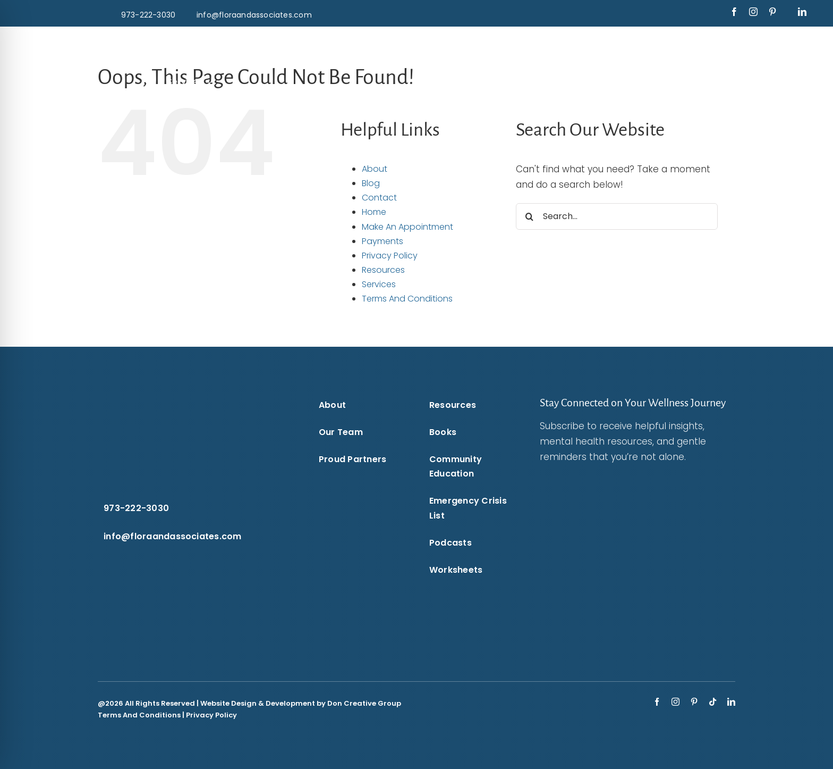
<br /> (624, 551)
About (374, 169)
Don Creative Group (364, 703)
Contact (379, 197)
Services (379, 284)
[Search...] (617, 216)
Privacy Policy (390, 255)
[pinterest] (772, 11)
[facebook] (734, 11)
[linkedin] (802, 11)
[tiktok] (713, 702)
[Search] (529, 216)
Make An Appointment (407, 227)
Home (374, 212)
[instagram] (753, 11)
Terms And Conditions (407, 298)
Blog (371, 183)
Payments (382, 241)
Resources (383, 270)
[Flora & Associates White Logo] (416, 41)
